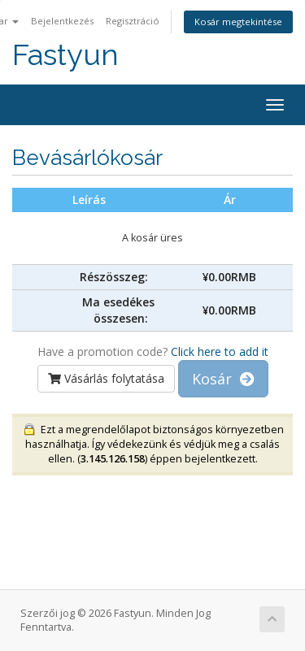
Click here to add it (219, 351)
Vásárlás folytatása (106, 378)
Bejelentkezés (62, 21)
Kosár (223, 378)
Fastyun (65, 54)
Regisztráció (132, 21)
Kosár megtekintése (238, 21)
